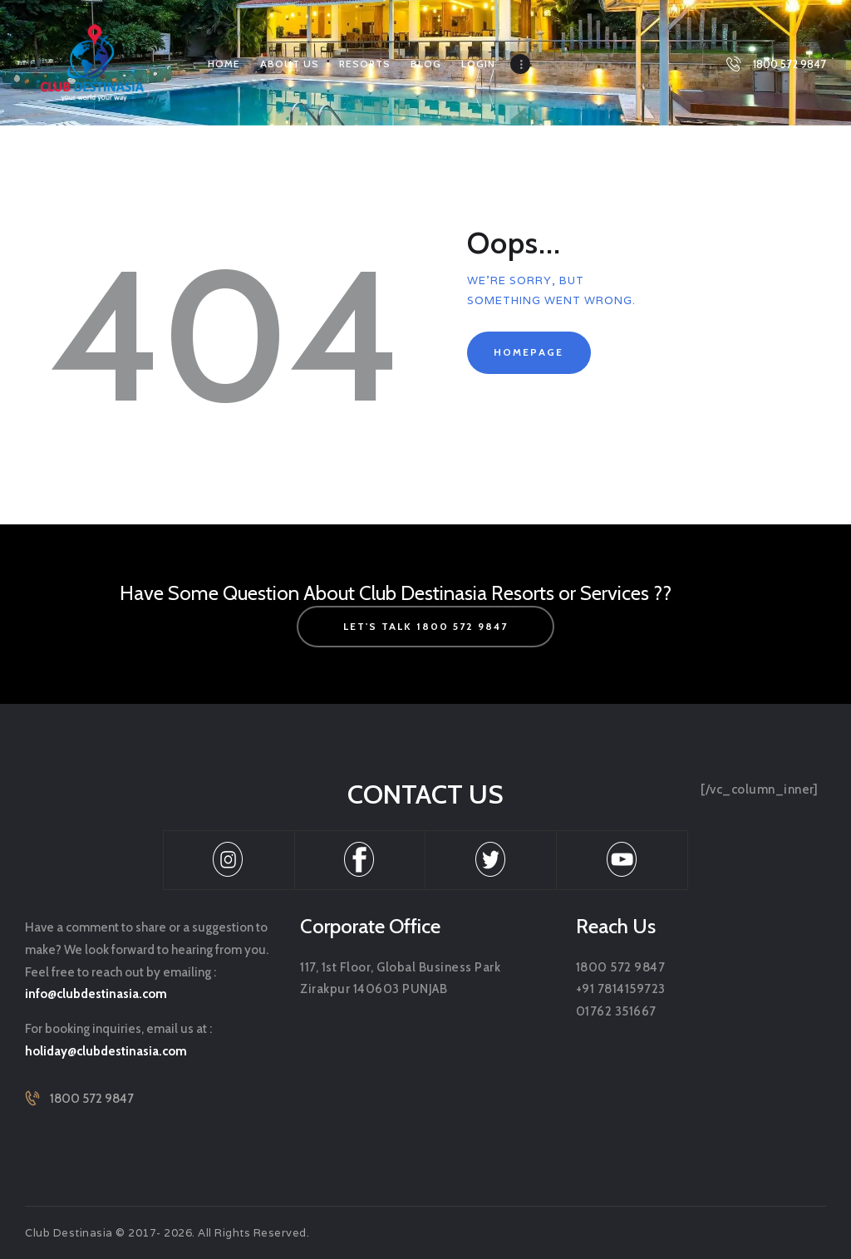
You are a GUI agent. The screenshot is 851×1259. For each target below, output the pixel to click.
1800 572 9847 (92, 1098)
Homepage (528, 352)
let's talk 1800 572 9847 (425, 626)
